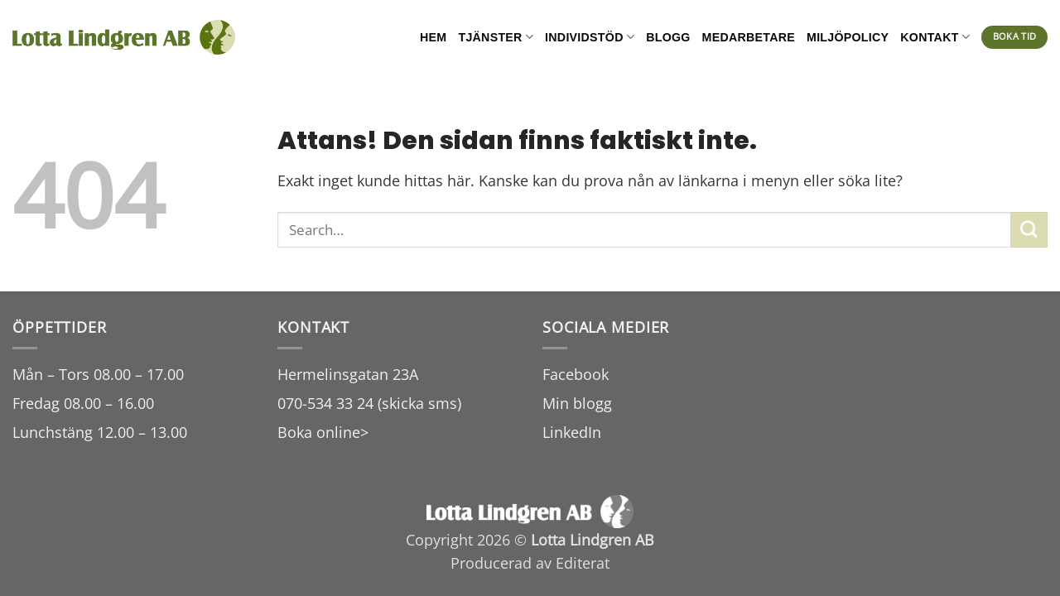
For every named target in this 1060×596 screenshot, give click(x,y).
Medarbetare (748, 37)
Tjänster (495, 37)
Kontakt (935, 37)
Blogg (668, 37)
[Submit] (1029, 230)
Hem (433, 37)
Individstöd (589, 37)
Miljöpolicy (848, 37)
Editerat (583, 563)
